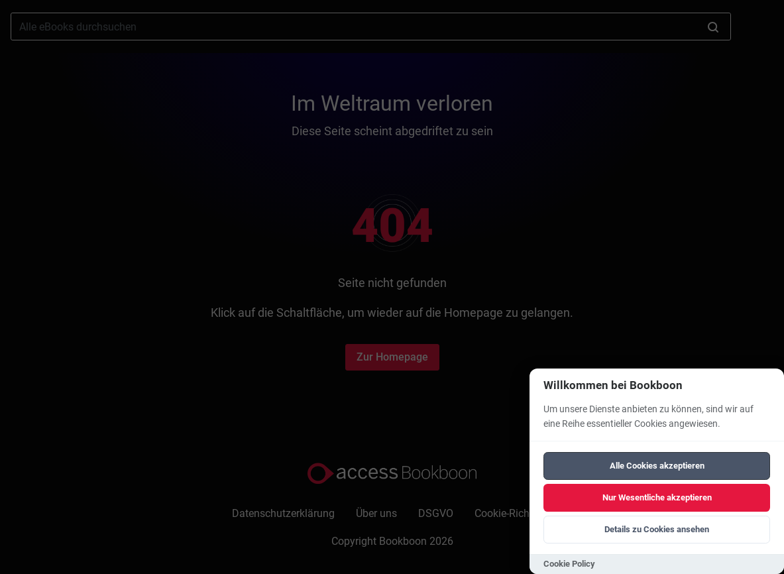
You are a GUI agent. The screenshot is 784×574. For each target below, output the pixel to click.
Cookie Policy (569, 564)
